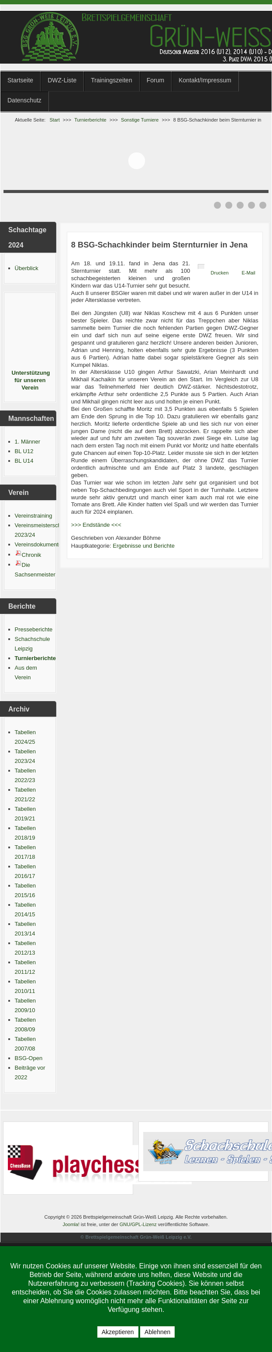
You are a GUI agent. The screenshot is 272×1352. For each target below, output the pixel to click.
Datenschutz (24, 100)
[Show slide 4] (251, 205)
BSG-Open (29, 1058)
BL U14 (24, 460)
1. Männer (28, 441)
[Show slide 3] (240, 205)
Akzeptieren (118, 1331)
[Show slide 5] (262, 205)
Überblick (26, 268)
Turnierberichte (35, 658)
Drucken (220, 272)
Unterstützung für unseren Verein (30, 380)
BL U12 (24, 451)
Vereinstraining (33, 515)
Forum (155, 80)
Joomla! (70, 1224)
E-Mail (248, 272)
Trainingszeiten (111, 80)
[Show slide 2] (228, 205)
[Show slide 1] (217, 205)
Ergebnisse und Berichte (144, 545)
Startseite (20, 80)
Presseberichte (34, 629)
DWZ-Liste (62, 80)
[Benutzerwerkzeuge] (201, 266)
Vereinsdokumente (38, 544)
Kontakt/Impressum (205, 80)
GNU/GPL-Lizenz (138, 1224)
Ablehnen (157, 1331)
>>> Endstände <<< (96, 525)
